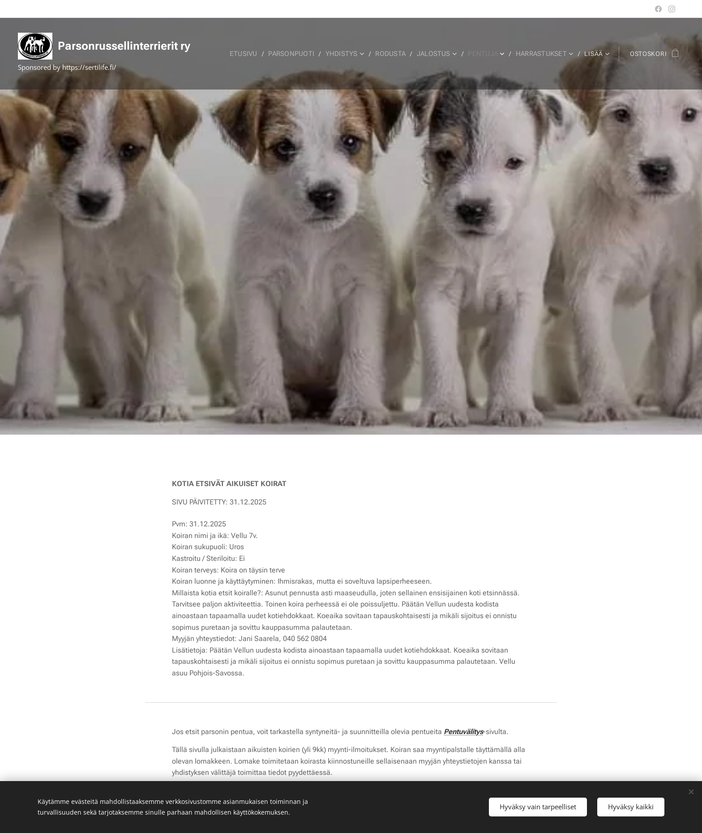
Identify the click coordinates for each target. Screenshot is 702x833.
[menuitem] (252, 54)
